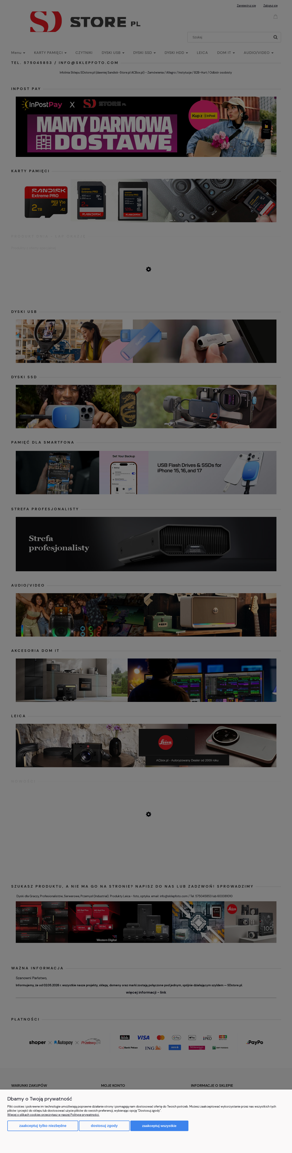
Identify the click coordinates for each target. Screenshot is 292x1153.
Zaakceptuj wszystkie (159, 1126)
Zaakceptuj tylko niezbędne (42, 1126)
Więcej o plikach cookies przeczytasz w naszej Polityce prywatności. (53, 1115)
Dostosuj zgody (104, 1126)
